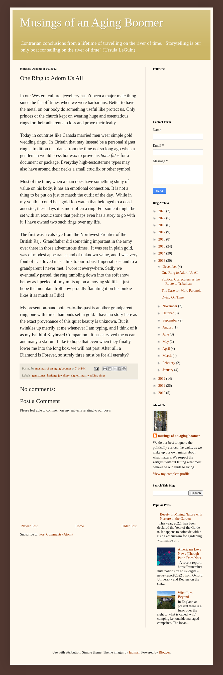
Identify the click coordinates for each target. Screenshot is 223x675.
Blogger (164, 652)
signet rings (78, 375)
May (166, 342)
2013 (162, 260)
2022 (162, 218)
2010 (162, 393)
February (169, 363)
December (170, 266)
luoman (134, 652)
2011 (162, 386)
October (168, 313)
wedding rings (96, 375)
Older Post (129, 526)
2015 (162, 246)
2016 (162, 239)
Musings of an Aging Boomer (91, 22)
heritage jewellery (58, 375)
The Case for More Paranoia (181, 290)
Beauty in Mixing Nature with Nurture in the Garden (181, 516)
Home (79, 526)
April (166, 348)
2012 (162, 378)
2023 (162, 211)
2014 (162, 253)
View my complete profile (171, 474)
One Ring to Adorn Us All (180, 272)
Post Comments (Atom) (56, 534)
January (168, 370)
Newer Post (29, 526)
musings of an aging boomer (179, 436)
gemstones (38, 375)
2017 (162, 232)
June (166, 334)
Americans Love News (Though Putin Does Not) (189, 554)
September (170, 320)
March (167, 356)
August (167, 327)
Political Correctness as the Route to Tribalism (181, 282)
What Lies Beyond (185, 595)
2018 (162, 225)
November (170, 306)
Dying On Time (173, 297)
